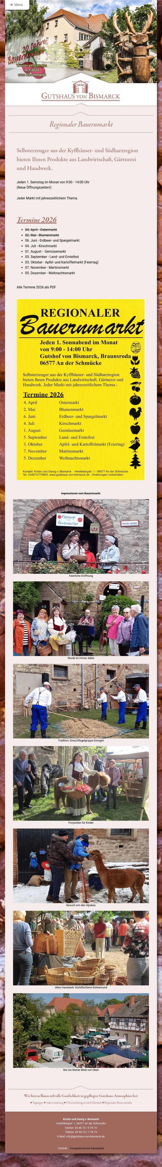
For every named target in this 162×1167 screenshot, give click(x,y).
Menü (17, 5)
